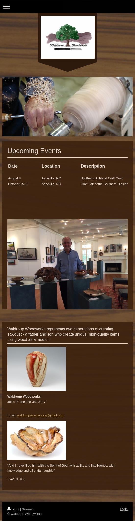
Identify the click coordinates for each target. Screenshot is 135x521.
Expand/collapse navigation (67, 6)
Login (124, 509)
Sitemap (28, 509)
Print (13, 509)
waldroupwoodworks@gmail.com (40, 415)
